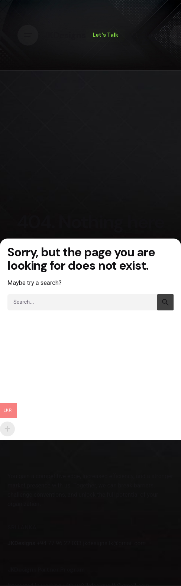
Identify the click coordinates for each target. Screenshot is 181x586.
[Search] (135, 35)
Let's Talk (105, 35)
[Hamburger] (27, 35)
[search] (165, 302)
